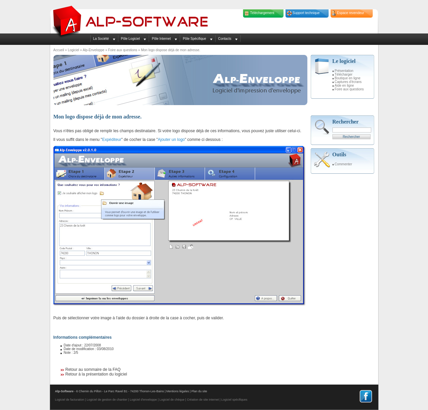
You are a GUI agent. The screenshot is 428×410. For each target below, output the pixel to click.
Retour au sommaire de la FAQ (93, 369)
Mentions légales (177, 391)
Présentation (344, 71)
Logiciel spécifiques (234, 399)
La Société (101, 38)
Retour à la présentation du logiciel (96, 374)
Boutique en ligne (348, 78)
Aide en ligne (344, 85)
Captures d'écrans (348, 82)
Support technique (306, 13)
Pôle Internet (161, 38)
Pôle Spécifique (194, 38)
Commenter (343, 164)
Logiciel (73, 50)
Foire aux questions (122, 50)
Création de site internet (203, 399)
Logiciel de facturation (70, 399)
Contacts (224, 38)
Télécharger (343, 74)
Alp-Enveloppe (93, 50)
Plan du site (199, 391)
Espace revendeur (350, 13)
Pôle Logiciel (130, 38)
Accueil (58, 50)
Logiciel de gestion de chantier (107, 399)
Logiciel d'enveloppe (143, 399)
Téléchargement (262, 13)
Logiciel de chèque (171, 399)
